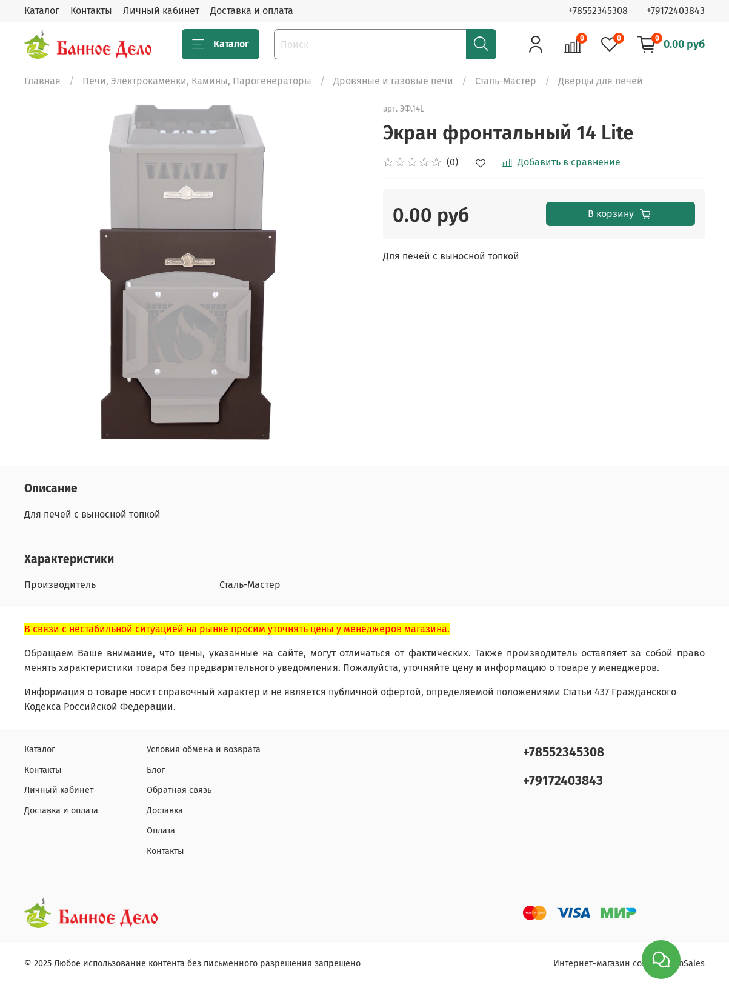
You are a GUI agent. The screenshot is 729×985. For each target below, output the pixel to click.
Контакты (91, 10)
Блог (156, 770)
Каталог (41, 10)
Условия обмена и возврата (204, 749)
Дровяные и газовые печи (393, 81)
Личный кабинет (161, 10)
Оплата (161, 831)
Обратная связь (179, 790)
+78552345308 (598, 10)
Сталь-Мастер (505, 81)
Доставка (165, 811)
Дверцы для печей (600, 81)
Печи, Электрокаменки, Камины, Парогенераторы (196, 81)
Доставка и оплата (251, 10)
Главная (42, 81)
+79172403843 (676, 10)
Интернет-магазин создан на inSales (629, 963)
